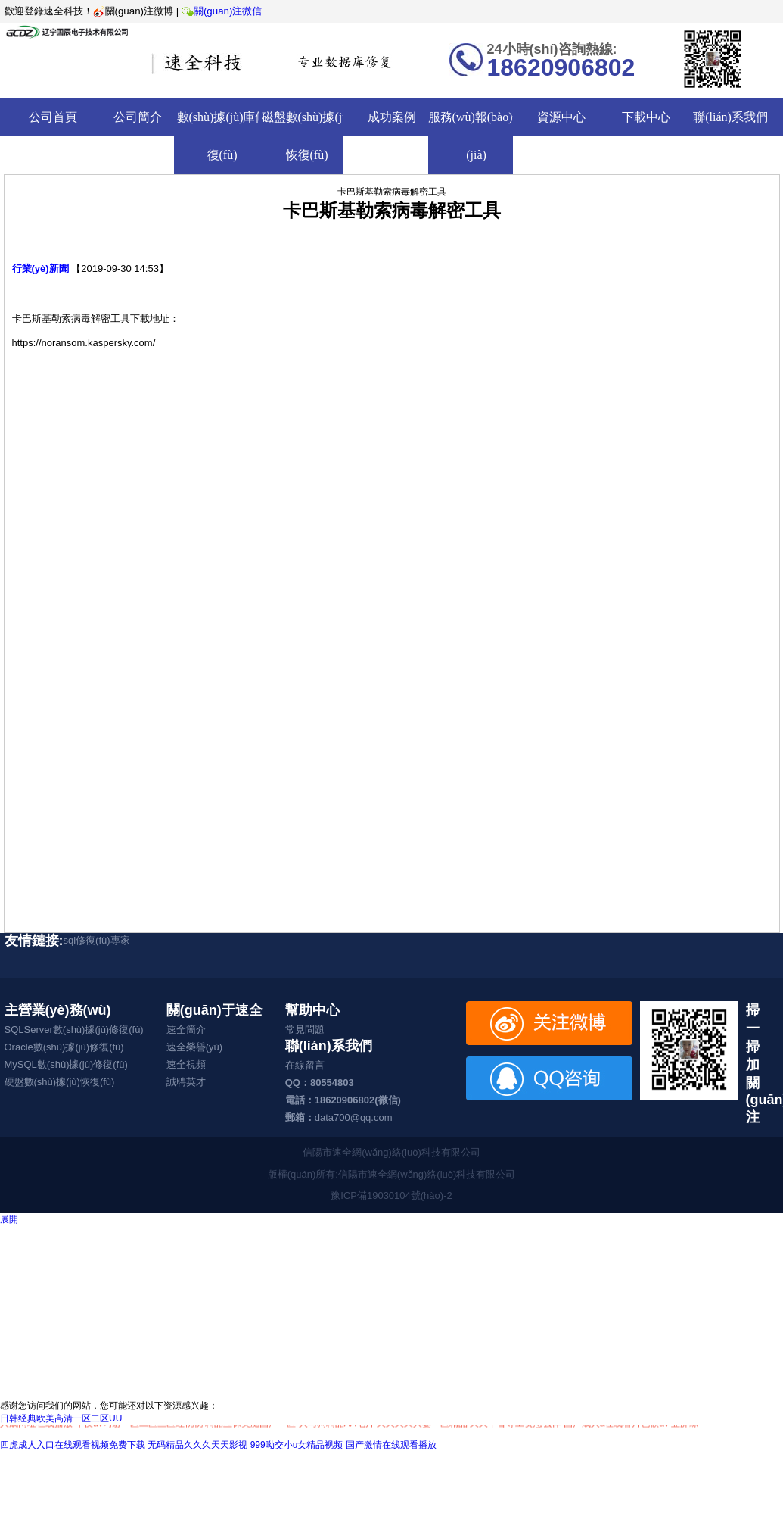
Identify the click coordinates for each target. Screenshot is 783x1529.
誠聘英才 (186, 1081)
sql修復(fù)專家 (97, 940)
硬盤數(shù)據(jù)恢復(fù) (60, 1081)
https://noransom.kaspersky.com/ (84, 342)
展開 (9, 1219)
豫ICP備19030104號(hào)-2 (391, 1195)
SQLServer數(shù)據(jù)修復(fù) (74, 1029)
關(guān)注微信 (220, 11)
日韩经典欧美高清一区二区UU (61, 1418)
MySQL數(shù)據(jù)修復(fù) (66, 1064)
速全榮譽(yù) (194, 1047)
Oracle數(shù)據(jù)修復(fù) (64, 1047)
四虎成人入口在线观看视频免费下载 (72, 1445)
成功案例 (392, 117)
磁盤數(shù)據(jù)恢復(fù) (307, 136)
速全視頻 (186, 1064)
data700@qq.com (354, 1117)
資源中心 (561, 117)
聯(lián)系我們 (730, 117)
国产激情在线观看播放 (391, 1445)
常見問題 (305, 1029)
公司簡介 (137, 117)
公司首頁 (53, 117)
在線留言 (305, 1065)
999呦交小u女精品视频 (296, 1445)
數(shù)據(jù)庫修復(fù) (222, 136)
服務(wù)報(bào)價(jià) (476, 136)
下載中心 (646, 117)
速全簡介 (186, 1029)
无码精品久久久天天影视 (197, 1445)
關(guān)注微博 (133, 11)
